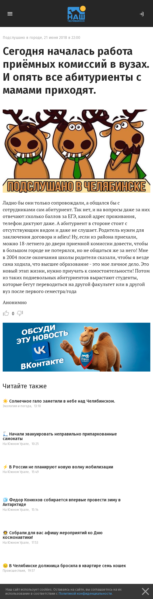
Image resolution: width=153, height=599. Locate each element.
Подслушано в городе (22, 38)
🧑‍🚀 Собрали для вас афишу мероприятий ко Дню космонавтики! (53, 535)
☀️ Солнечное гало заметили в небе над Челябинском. (59, 401)
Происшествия (14, 571)
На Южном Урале (16, 444)
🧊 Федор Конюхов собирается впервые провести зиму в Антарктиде (62, 502)
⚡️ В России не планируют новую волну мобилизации (58, 467)
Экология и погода (17, 406)
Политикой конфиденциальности (85, 593)
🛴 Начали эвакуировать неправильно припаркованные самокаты (60, 436)
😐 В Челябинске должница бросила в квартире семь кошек (64, 565)
